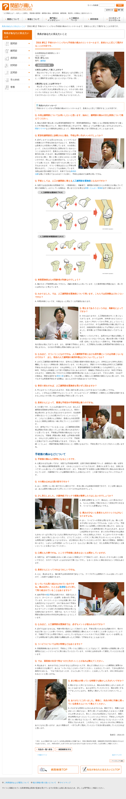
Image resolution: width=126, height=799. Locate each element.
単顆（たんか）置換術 (94, 188)
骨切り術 (60, 376)
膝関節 (43, 61)
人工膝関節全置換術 (81, 181)
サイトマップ (65, 783)
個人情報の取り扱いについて (44, 783)
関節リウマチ (40, 129)
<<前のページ (42, 755)
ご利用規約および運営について (16, 783)
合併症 (62, 587)
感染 (48, 595)
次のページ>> (117, 755)
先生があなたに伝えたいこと (13, 26)
